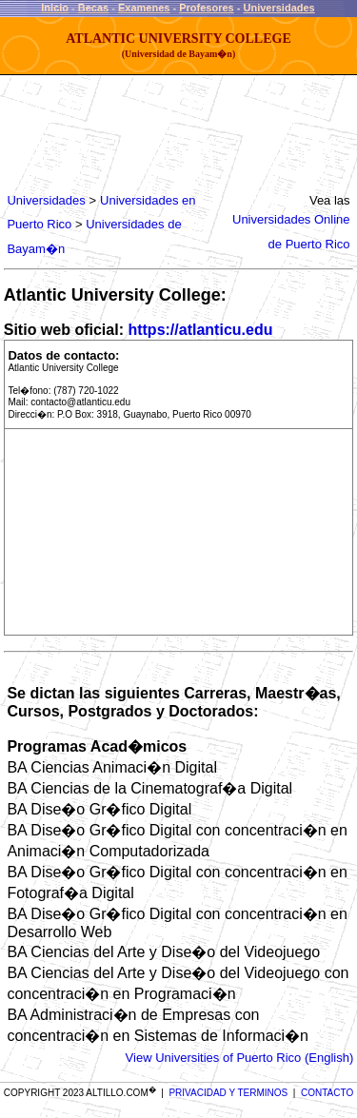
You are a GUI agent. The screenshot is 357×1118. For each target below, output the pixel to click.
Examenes (143, 7)
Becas (93, 7)
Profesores (206, 7)
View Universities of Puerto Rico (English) (240, 1057)
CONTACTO (327, 1093)
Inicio (55, 7)
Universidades (279, 7)
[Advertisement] (158, 133)
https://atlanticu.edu (200, 330)
